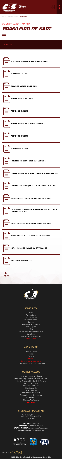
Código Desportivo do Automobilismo (31, 363)
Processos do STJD (31, 383)
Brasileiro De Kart (13, 17)
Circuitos (31, 356)
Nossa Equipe (31, 327)
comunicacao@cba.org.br (38, 428)
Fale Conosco (31, 339)
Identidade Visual (31, 317)
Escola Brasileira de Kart (31, 393)
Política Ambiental (31, 320)
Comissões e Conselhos (31, 325)
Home (4, 17)
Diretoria (31, 322)
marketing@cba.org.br (35, 430)
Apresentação (31, 315)
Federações (31, 354)
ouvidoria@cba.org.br (35, 426)
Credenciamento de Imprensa (31, 395)
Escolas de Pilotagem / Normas (31, 376)
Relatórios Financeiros (31, 386)
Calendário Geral (31, 352)
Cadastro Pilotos (31, 390)
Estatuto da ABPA (31, 388)
